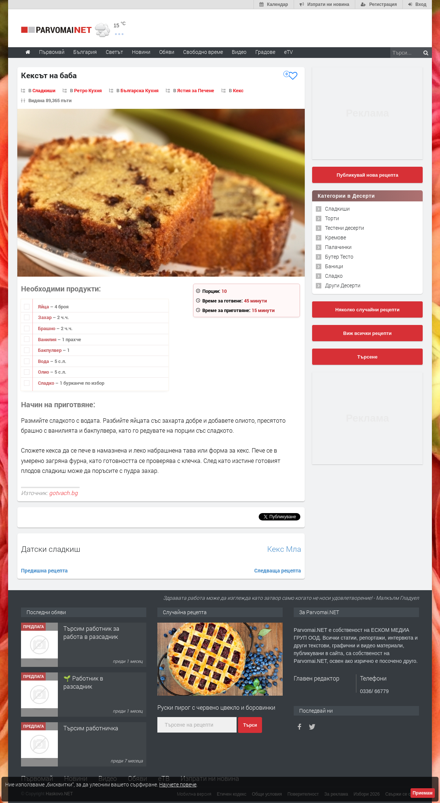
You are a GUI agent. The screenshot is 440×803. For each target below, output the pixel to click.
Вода (44, 361)
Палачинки (338, 246)
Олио (44, 371)
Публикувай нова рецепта (367, 175)
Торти (332, 218)
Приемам (423, 793)
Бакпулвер (50, 350)
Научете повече (177, 784)
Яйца (44, 306)
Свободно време (203, 51)
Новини (141, 51)
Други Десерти (342, 285)
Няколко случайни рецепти (367, 309)
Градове (265, 51)
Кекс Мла (284, 549)
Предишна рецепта (44, 570)
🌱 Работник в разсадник (83, 682)
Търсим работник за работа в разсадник (91, 632)
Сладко (46, 383)
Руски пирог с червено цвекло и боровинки (216, 707)
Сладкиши (337, 208)
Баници (334, 266)
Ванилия (47, 339)
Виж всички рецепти (367, 333)
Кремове (335, 237)
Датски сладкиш (50, 549)
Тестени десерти (344, 227)
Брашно (47, 328)
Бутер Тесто (339, 256)
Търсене (367, 357)
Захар (45, 317)
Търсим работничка (90, 728)
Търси (250, 725)
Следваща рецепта (277, 570)
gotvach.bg (63, 492)
